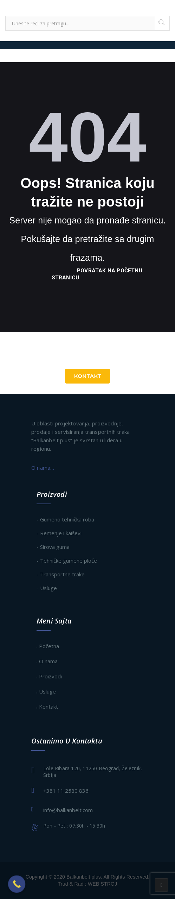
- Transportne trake (61, 574)
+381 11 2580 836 (66, 790)
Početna (49, 646)
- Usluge (47, 587)
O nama (48, 661)
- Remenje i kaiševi (59, 533)
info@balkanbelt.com (68, 809)
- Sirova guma (53, 546)
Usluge (47, 691)
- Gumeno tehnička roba (65, 519)
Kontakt (87, 376)
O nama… (42, 467)
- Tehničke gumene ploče (67, 560)
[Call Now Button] (17, 884)
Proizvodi (50, 676)
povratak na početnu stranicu (97, 274)
